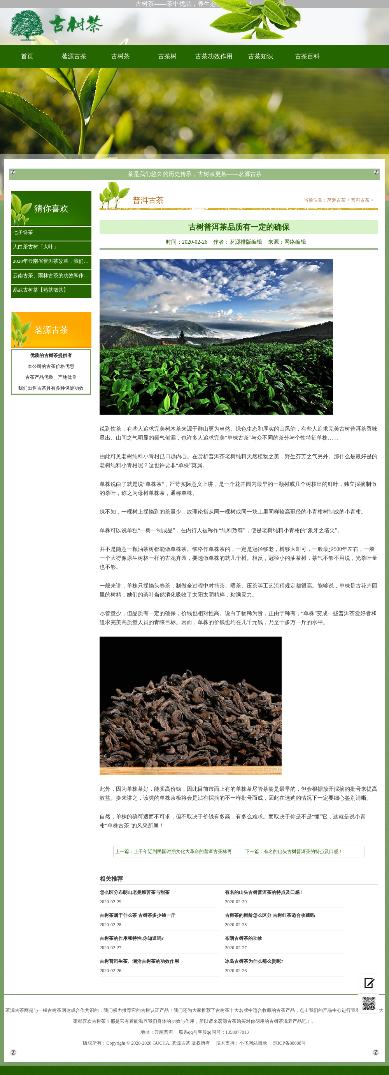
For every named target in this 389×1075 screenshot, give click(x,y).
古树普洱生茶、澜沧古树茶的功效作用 (139, 961)
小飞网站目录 (253, 1043)
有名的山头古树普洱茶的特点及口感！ (303, 851)
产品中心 (332, 1010)
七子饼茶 (23, 232)
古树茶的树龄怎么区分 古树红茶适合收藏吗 (270, 915)
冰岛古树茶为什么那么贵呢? (254, 961)
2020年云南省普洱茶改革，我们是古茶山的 (53, 261)
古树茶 (58, 24)
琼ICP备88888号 (289, 1043)
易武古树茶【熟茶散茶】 (40, 290)
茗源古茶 (73, 56)
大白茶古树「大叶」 (35, 247)
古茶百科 (307, 56)
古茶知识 (260, 56)
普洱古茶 (360, 200)
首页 (27, 56)
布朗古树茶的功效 (243, 938)
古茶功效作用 (214, 56)
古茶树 (167, 56)
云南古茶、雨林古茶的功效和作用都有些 (53, 275)
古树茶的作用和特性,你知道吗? (132, 938)
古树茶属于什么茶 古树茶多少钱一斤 (137, 915)
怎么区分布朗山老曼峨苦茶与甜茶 (135, 892)
